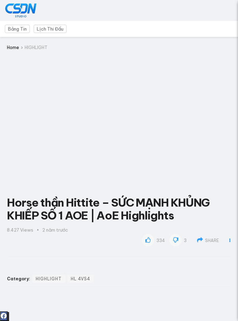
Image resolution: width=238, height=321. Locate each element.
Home (13, 47)
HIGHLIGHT (36, 47)
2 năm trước (55, 230)
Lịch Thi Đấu (50, 29)
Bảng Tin (17, 29)
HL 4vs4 (80, 278)
